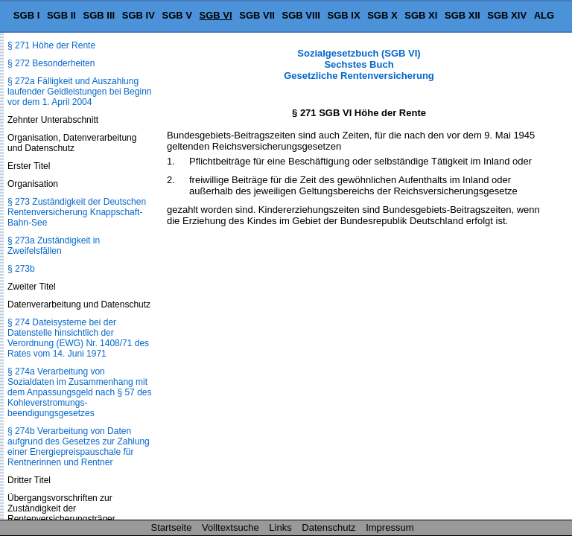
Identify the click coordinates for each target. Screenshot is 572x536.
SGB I (26, 15)
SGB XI (420, 15)
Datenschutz (328, 527)
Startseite (171, 527)
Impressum (389, 527)
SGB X (382, 15)
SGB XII (462, 15)
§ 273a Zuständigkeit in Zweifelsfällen (53, 245)
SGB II (61, 15)
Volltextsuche (230, 527)
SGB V (176, 15)
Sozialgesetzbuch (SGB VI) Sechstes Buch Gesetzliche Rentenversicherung (359, 64)
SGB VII (257, 15)
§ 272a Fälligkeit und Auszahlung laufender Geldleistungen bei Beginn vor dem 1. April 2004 (79, 91)
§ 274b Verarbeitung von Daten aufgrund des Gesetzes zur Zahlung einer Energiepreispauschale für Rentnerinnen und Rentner (78, 447)
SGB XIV (507, 15)
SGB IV (138, 15)
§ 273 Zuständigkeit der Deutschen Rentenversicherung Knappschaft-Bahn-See (76, 212)
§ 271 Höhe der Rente (51, 45)
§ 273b (21, 269)
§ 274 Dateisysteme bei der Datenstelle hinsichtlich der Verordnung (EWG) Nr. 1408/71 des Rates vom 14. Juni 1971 (78, 338)
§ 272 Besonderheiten (51, 63)
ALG (544, 15)
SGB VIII (301, 15)
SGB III (99, 15)
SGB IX (344, 15)
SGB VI (216, 15)
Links (280, 527)
